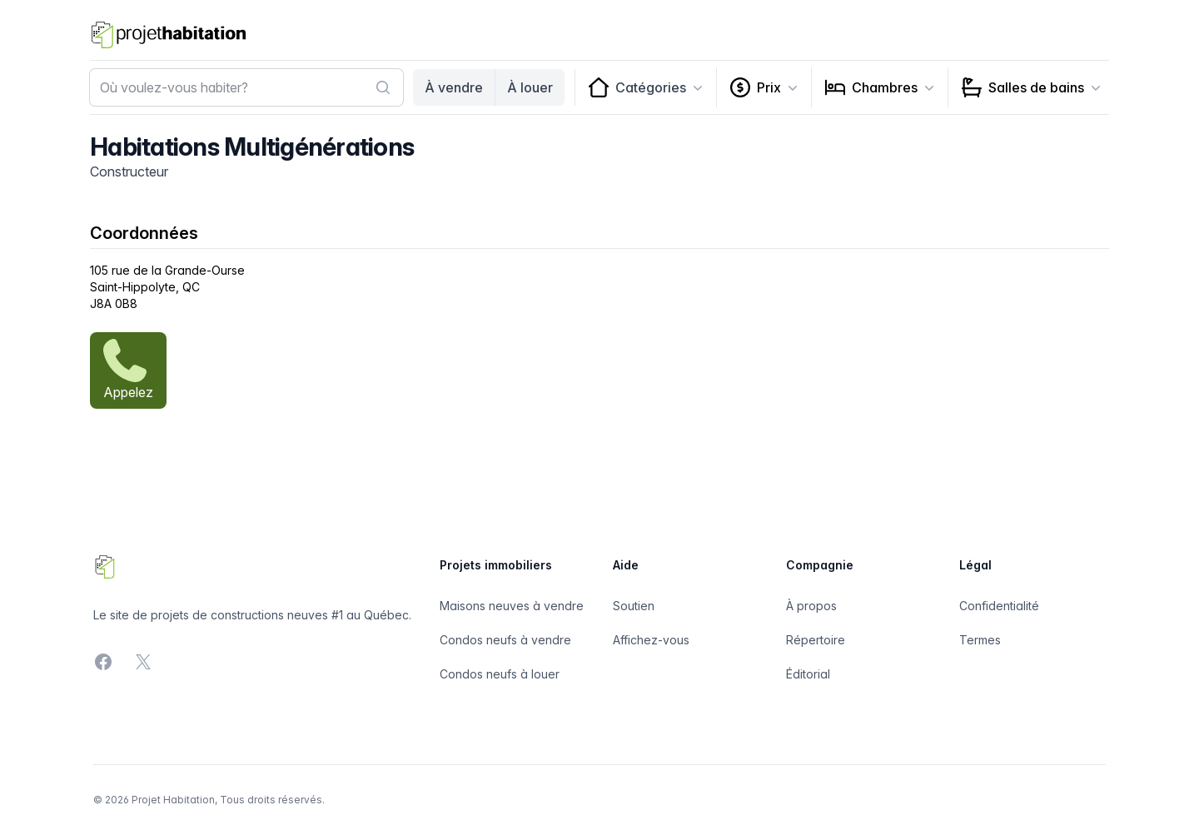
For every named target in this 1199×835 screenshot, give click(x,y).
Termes (980, 640)
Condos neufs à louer (500, 674)
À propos (811, 606)
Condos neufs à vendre (505, 640)
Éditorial (808, 674)
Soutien (633, 606)
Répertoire (815, 640)
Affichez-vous (651, 640)
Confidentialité (999, 606)
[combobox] (246, 87)
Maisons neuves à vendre (512, 606)
